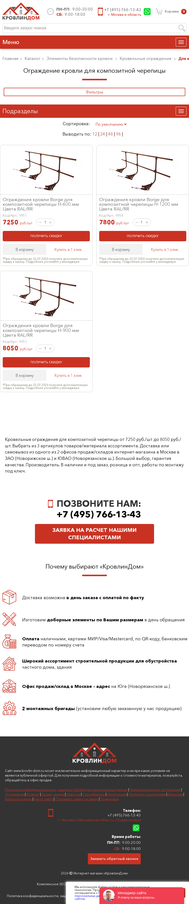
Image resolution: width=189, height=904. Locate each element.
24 (102, 134)
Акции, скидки (53, 794)
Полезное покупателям (147, 794)
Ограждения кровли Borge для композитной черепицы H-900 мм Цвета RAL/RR (41, 330)
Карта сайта (43, 799)
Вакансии (175, 794)
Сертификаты (93, 794)
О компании (14, 794)
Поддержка (109, 799)
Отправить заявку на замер (76, 799)
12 (94, 134)
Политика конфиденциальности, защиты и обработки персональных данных (66, 790)
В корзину (25, 249)
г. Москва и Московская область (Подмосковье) (99, 819)
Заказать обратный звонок (114, 858)
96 (118, 134)
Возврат (32, 794)
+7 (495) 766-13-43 (122, 10)
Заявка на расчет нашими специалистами (94, 534)
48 (110, 134)
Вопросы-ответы (18, 799)
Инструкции (116, 794)
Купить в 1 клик (68, 249)
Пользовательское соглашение (155, 790)
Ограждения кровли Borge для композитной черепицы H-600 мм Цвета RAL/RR (41, 204)
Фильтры (94, 91)
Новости (73, 794)
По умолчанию (110, 124)
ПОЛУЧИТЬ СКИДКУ (46, 236)
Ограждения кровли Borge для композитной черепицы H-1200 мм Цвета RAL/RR (138, 204)
